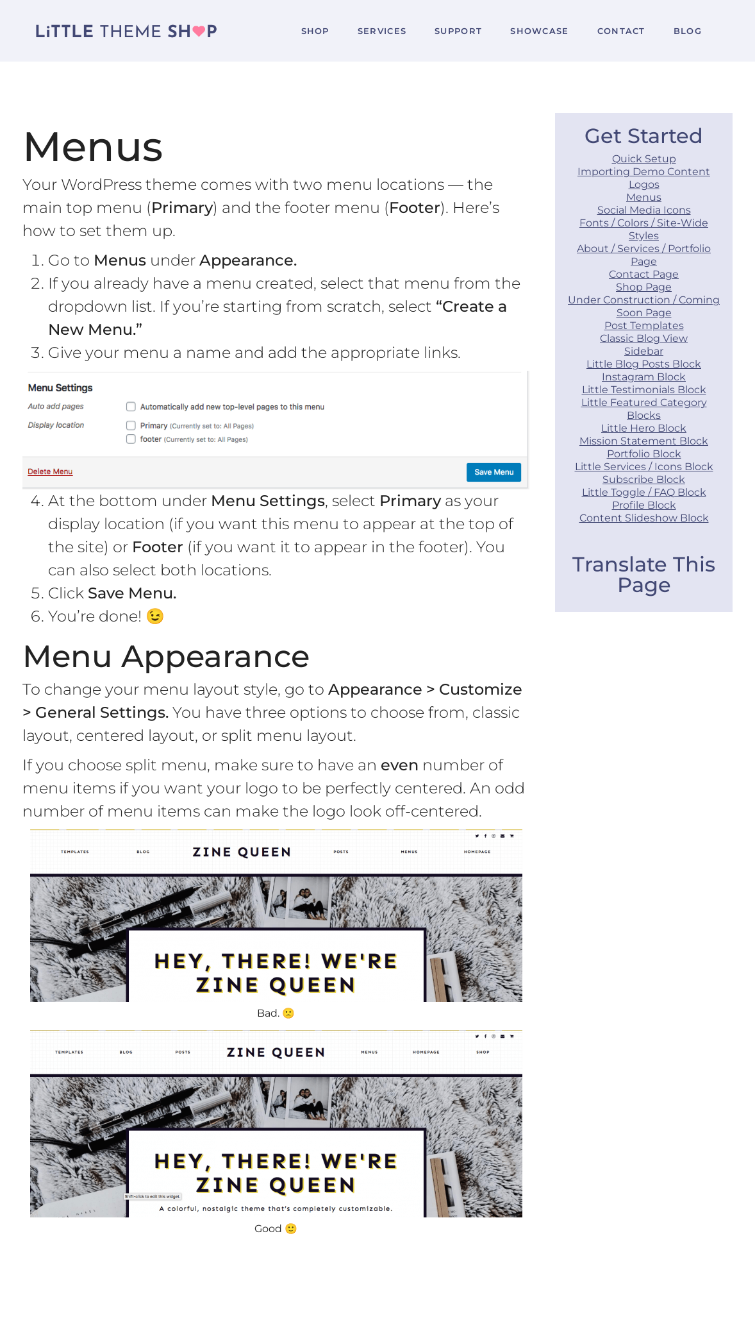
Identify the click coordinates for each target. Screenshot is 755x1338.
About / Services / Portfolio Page (644, 254)
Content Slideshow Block (644, 518)
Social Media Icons (644, 210)
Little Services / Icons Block (644, 467)
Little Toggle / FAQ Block (644, 492)
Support (458, 31)
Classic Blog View (644, 338)
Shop (315, 31)
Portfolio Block (644, 454)
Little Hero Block (643, 428)
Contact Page (644, 274)
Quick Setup (644, 159)
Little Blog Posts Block (643, 364)
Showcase (539, 31)
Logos (644, 184)
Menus (643, 197)
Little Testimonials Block (644, 390)
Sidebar (643, 351)
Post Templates (644, 325)
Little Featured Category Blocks (644, 408)
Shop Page (644, 287)
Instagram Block (644, 377)
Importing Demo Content (643, 171)
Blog (688, 31)
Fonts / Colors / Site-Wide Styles (643, 229)
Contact (621, 31)
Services (382, 31)
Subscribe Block (643, 479)
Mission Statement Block (643, 441)
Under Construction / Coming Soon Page (644, 306)
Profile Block (644, 505)
